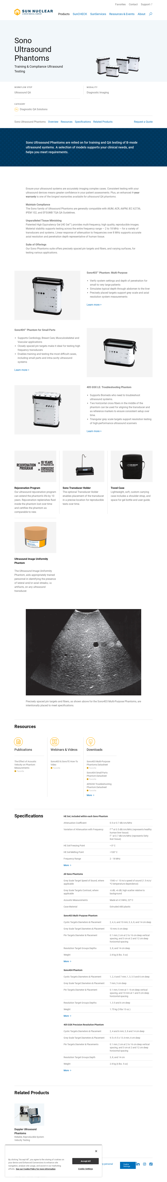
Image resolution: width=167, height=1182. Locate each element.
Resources (66, 121)
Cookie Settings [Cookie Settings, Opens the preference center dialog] (85, 1169)
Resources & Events (121, 14)
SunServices (98, 14)
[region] (53, 1161)
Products (64, 14)
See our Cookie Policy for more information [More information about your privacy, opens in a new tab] (35, 1169)
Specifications (83, 121)
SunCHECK (80, 14)
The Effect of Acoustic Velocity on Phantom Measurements (25, 764)
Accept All (85, 1161)
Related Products (103, 121)
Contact (133, 4)
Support (145, 4)
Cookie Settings (126, 1165)
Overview (53, 121)
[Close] (96, 1151)
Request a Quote (143, 121)
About (141, 14)
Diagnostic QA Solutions (30, 109)
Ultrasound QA (22, 92)
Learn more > (94, 304)
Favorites (120, 4)
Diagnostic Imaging (98, 92)
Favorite (20, 771)
